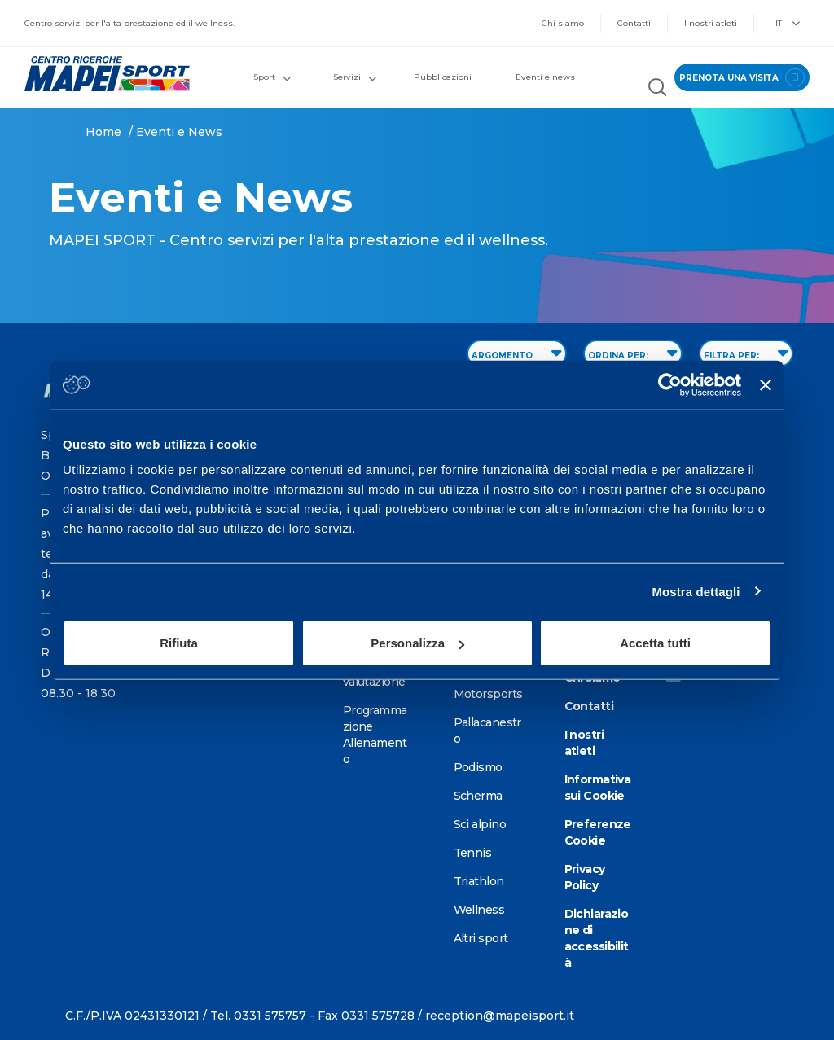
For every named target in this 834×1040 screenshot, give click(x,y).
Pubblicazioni (443, 77)
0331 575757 (270, 1015)
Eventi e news (545, 77)
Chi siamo (563, 23)
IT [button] (787, 23)
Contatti (634, 23)
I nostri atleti (710, 23)
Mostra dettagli (696, 591)
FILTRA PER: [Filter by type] (746, 352)
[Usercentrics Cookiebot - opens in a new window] (670, 384)
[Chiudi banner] (765, 384)
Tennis (473, 852)
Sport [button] (272, 77)
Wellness (479, 909)
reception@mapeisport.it (499, 1015)
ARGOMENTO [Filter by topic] (517, 352)
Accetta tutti (655, 643)
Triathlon (479, 881)
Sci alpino (480, 824)
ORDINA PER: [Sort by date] (633, 352)
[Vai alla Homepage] (104, 73)
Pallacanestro (487, 730)
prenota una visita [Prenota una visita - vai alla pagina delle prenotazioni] (742, 77)
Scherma (478, 795)
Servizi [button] (354, 77)
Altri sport (481, 938)
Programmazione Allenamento (375, 734)
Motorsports (488, 694)
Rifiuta (179, 643)
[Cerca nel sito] (657, 89)
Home (103, 132)
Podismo (478, 767)
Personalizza (417, 643)
